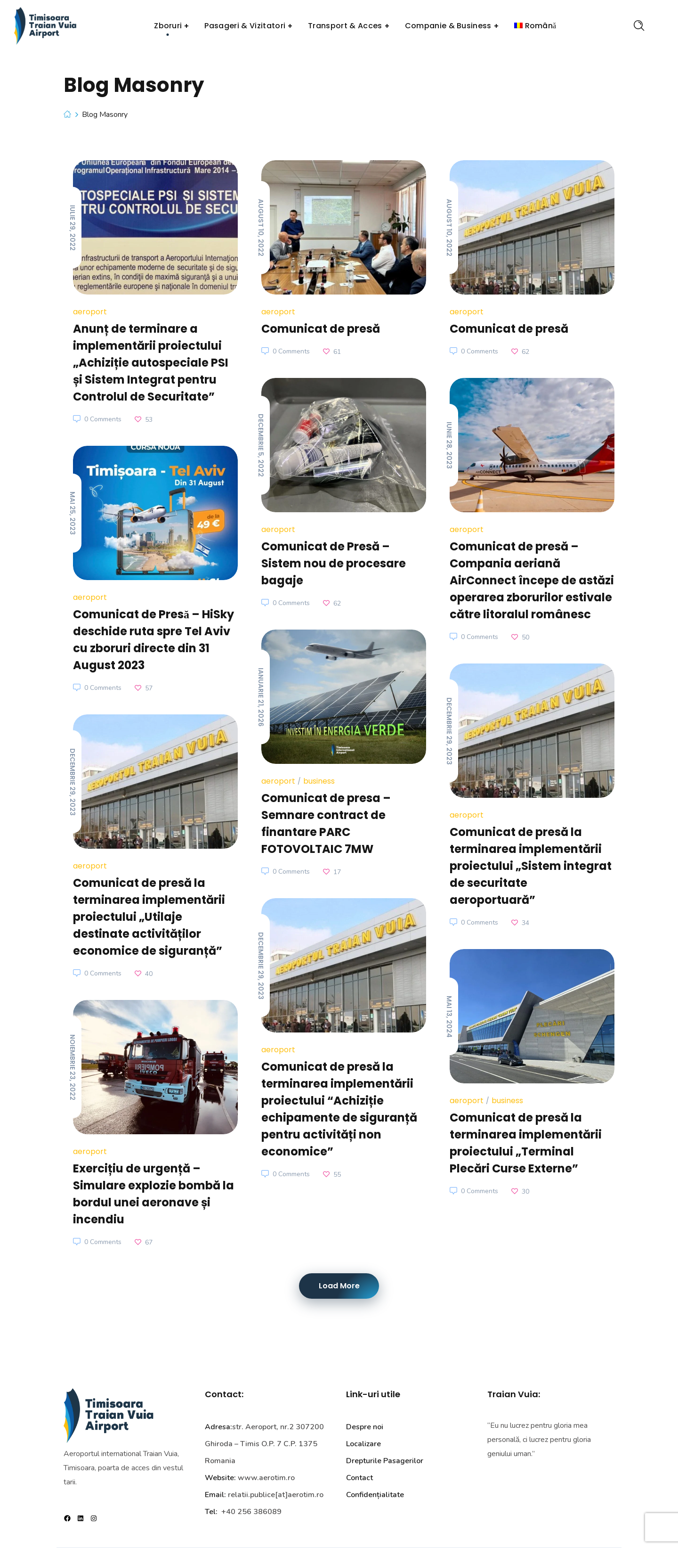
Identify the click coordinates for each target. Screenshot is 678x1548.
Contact (359, 1478)
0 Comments (102, 419)
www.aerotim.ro (266, 1478)
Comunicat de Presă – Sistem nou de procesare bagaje (333, 563)
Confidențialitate (375, 1495)
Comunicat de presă (320, 328)
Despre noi (364, 1427)
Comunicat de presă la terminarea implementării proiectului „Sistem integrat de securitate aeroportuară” (531, 866)
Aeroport (90, 311)
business (319, 781)
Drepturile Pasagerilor (384, 1461)
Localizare (363, 1444)
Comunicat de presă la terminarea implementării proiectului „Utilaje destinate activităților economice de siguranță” (149, 916)
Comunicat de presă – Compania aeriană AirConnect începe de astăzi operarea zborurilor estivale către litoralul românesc (532, 580)
